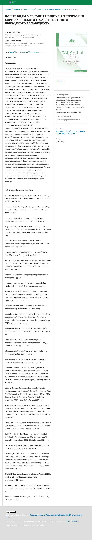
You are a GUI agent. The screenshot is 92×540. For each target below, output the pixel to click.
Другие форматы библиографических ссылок (69, 118)
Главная (8, 9)
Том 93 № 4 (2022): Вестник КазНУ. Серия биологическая (44, 9)
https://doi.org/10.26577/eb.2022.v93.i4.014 (26, 52)
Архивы (17, 9)
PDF (61, 81)
